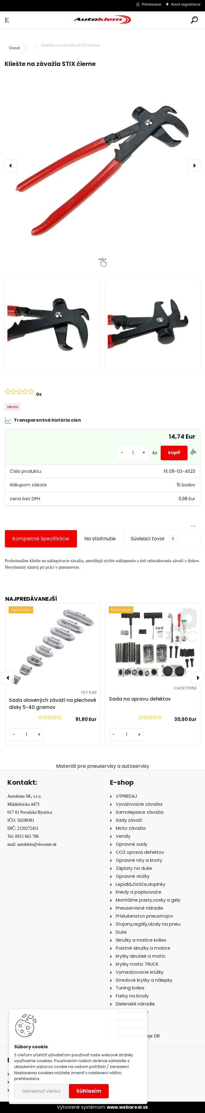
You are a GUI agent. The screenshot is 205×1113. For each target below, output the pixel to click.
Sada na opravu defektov (140, 699)
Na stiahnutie (100, 538)
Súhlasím (88, 1091)
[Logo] (102, 20)
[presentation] (11, 165)
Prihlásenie (151, 4)
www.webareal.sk (127, 1107)
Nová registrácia (185, 4)
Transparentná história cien (43, 420)
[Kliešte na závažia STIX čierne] (102, 165)
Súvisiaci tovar (154, 538)
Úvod (14, 48)
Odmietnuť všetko (41, 1091)
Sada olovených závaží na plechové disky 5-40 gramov (52, 703)
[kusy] (133, 453)
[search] (194, 20)
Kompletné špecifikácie (40, 538)
